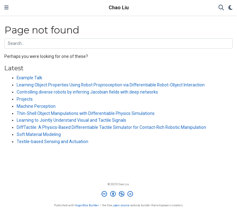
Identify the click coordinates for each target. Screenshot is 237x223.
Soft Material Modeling (39, 134)
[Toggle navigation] (6, 7)
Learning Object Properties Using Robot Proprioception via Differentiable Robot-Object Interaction (111, 84)
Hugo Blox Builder (87, 205)
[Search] (221, 7)
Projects (25, 99)
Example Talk (29, 77)
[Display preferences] (230, 7)
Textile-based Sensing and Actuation (52, 141)
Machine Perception (36, 106)
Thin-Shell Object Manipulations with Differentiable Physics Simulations (86, 113)
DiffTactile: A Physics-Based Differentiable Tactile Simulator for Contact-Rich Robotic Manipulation (111, 127)
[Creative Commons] (118, 195)
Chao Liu (119, 8)
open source (121, 205)
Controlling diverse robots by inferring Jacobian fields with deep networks (87, 92)
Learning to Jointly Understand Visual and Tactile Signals (71, 120)
